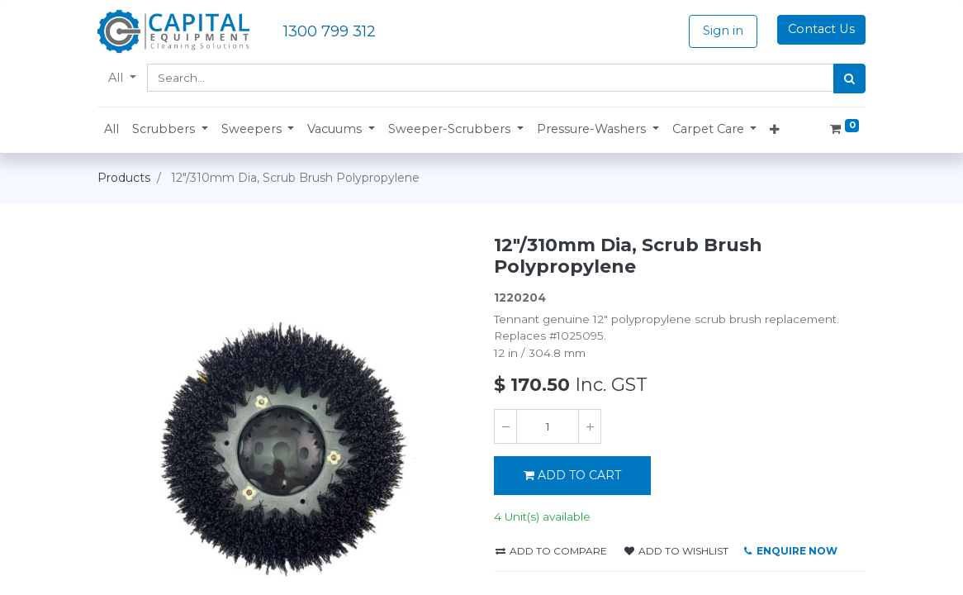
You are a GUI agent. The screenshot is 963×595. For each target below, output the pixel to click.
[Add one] (589, 426)
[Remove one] (505, 426)
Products (123, 177)
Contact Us (821, 28)
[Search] (849, 78)
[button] (170, 129)
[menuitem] (111, 129)
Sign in (723, 30)
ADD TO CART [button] (572, 475)
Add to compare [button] (551, 551)
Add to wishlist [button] (676, 551)
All (117, 77)
